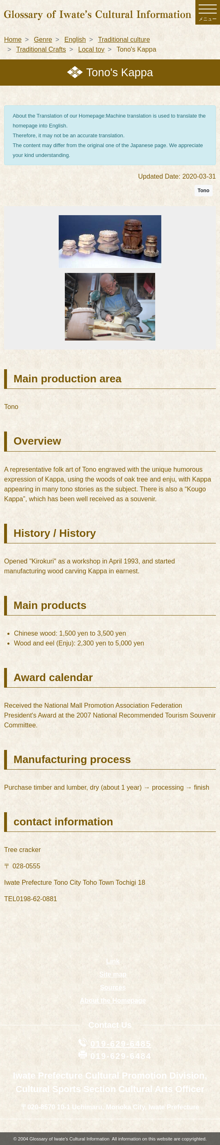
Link (113, 961)
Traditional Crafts (41, 49)
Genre (43, 39)
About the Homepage (113, 1000)
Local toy (91, 49)
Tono (203, 190)
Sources (113, 987)
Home (13, 39)
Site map (113, 974)
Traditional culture (124, 39)
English (75, 39)
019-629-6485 (120, 1043)
